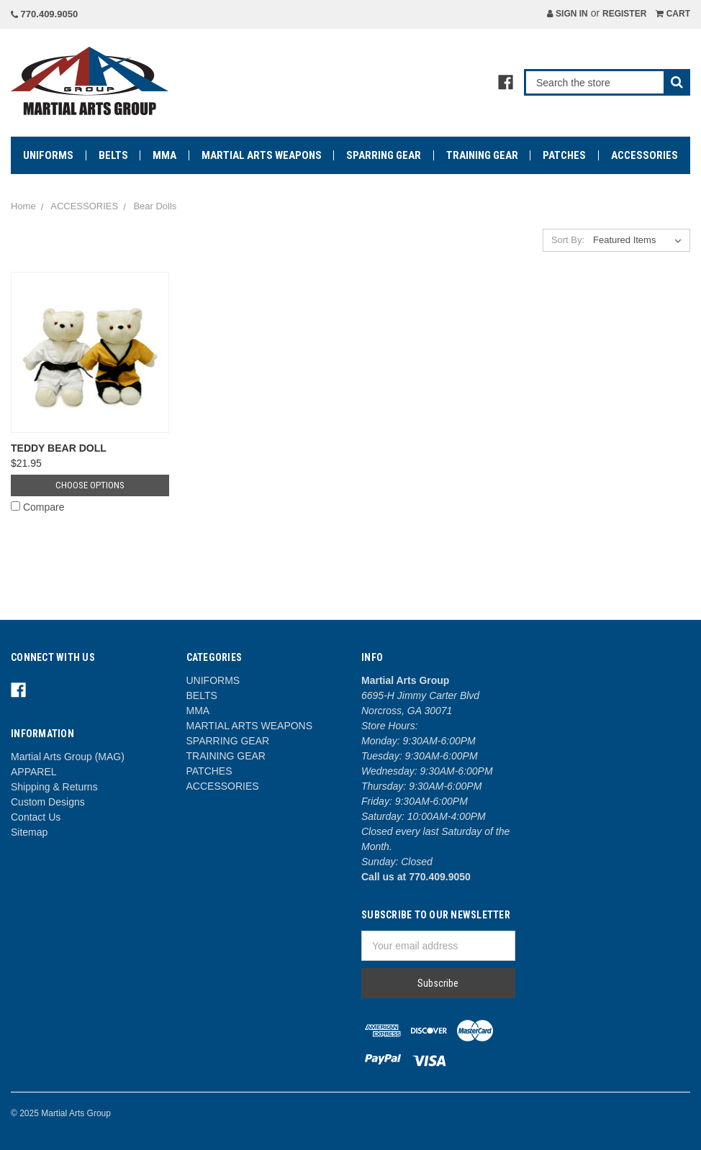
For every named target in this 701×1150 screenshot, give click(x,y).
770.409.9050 (44, 14)
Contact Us (35, 817)
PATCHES (564, 155)
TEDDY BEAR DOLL (59, 448)
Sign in (567, 14)
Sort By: (567, 239)
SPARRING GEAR (383, 155)
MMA (164, 155)
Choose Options (90, 485)
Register (624, 14)
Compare (37, 507)
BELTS (113, 155)
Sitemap (29, 832)
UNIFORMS (48, 155)
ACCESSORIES (644, 155)
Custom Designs (48, 802)
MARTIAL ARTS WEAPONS (262, 155)
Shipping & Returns (54, 787)
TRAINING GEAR (482, 155)
